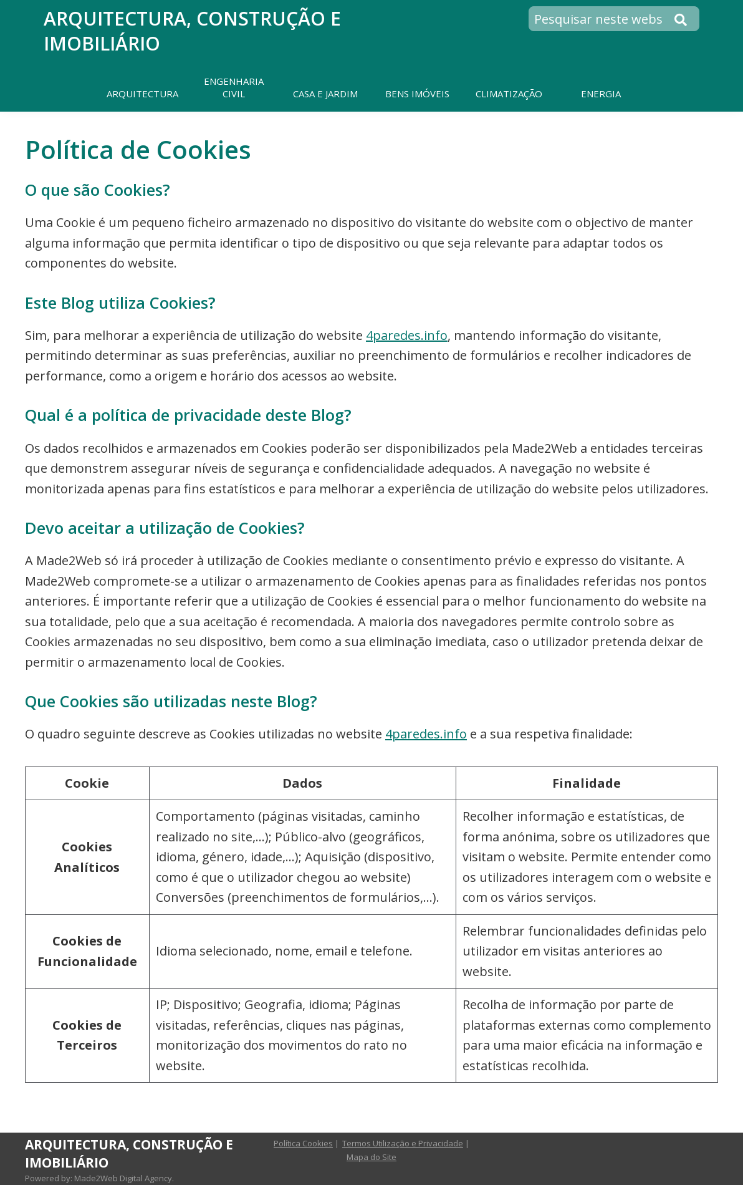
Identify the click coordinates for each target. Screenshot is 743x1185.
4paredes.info (407, 335)
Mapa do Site (371, 1157)
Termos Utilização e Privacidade (402, 1143)
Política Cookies (303, 1143)
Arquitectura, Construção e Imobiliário (192, 31)
